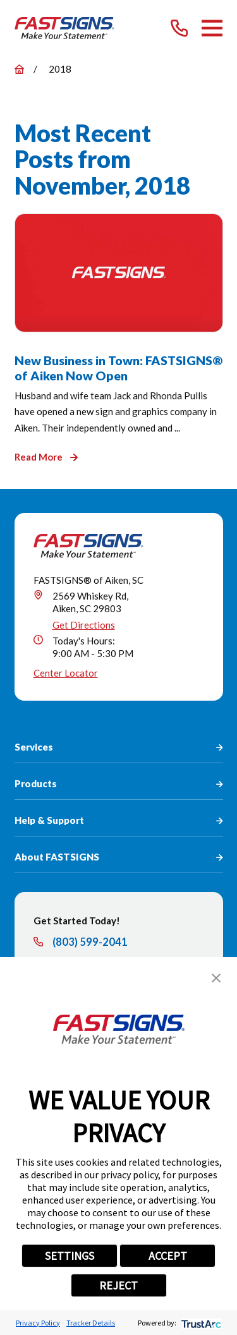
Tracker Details (90, 1322)
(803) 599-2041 (90, 942)
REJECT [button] (118, 1285)
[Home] (65, 28)
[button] (216, 978)
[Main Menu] (212, 28)
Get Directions (83, 625)
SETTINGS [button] (69, 1255)
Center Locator (65, 673)
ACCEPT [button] (168, 1255)
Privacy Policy (38, 1322)
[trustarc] (200, 1322)
